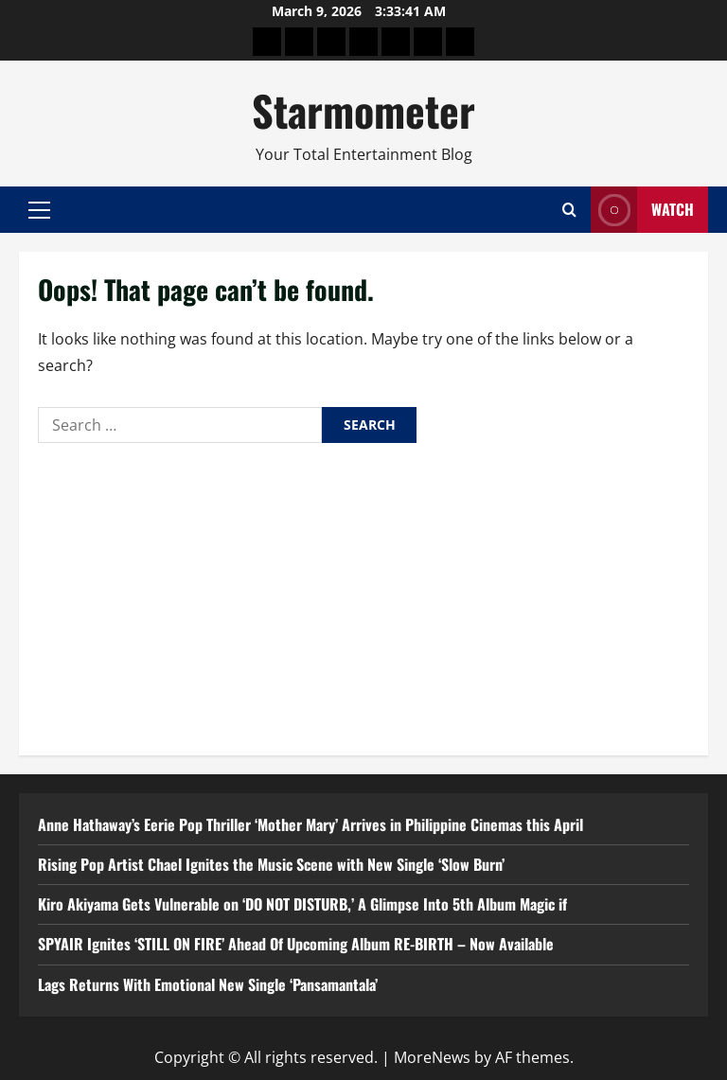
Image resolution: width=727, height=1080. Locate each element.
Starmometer (363, 110)
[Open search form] (569, 209)
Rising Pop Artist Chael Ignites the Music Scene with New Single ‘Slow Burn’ (271, 864)
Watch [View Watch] (642, 209)
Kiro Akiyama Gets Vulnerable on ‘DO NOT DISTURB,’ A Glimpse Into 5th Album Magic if (302, 904)
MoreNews (432, 1057)
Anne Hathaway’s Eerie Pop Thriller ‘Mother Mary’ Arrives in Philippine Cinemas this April (310, 824)
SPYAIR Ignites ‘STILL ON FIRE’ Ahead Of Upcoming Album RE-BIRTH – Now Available (296, 943)
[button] (39, 210)
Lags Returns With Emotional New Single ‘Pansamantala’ (208, 984)
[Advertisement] (363, 594)
